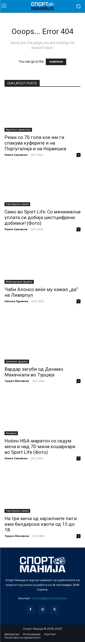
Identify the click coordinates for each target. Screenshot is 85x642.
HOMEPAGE (56, 61)
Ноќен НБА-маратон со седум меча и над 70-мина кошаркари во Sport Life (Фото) (40, 446)
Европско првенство (18, 129)
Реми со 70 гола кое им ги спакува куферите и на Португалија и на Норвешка (35, 143)
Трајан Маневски (17, 381)
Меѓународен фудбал (19, 281)
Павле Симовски (16, 154)
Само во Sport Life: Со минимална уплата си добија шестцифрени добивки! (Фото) (42, 217)
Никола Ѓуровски (16, 301)
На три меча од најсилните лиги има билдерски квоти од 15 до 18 (41, 524)
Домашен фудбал (17, 361)
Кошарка (11, 433)
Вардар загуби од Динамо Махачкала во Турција (34, 372)
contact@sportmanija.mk (49, 598)
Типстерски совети (17, 204)
